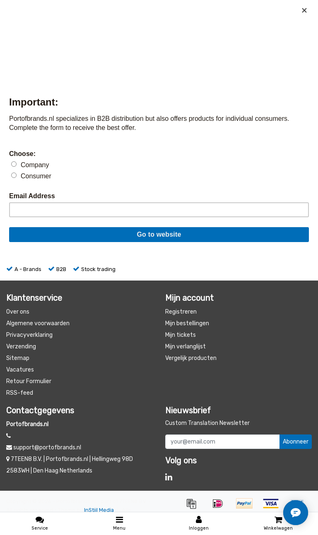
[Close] (304, 10)
